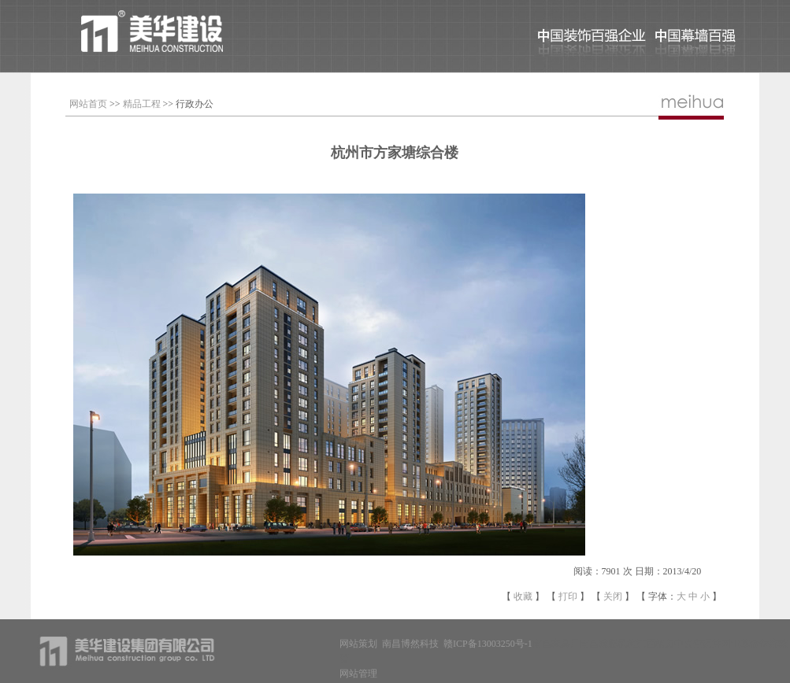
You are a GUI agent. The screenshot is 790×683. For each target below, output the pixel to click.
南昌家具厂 (556, 643)
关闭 (612, 596)
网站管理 (358, 673)
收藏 (523, 596)
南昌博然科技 (410, 643)
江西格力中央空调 (674, 643)
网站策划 (358, 643)
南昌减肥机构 (608, 643)
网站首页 (88, 103)
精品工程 (142, 103)
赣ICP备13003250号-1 (487, 643)
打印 (567, 596)
